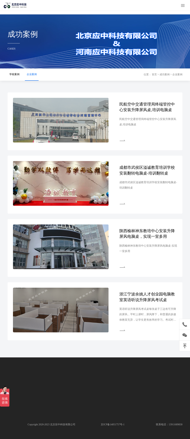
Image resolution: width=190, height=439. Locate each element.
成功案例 (165, 74)
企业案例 (32, 74)
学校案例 (14, 74)
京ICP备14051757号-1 (112, 424)
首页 (154, 74)
